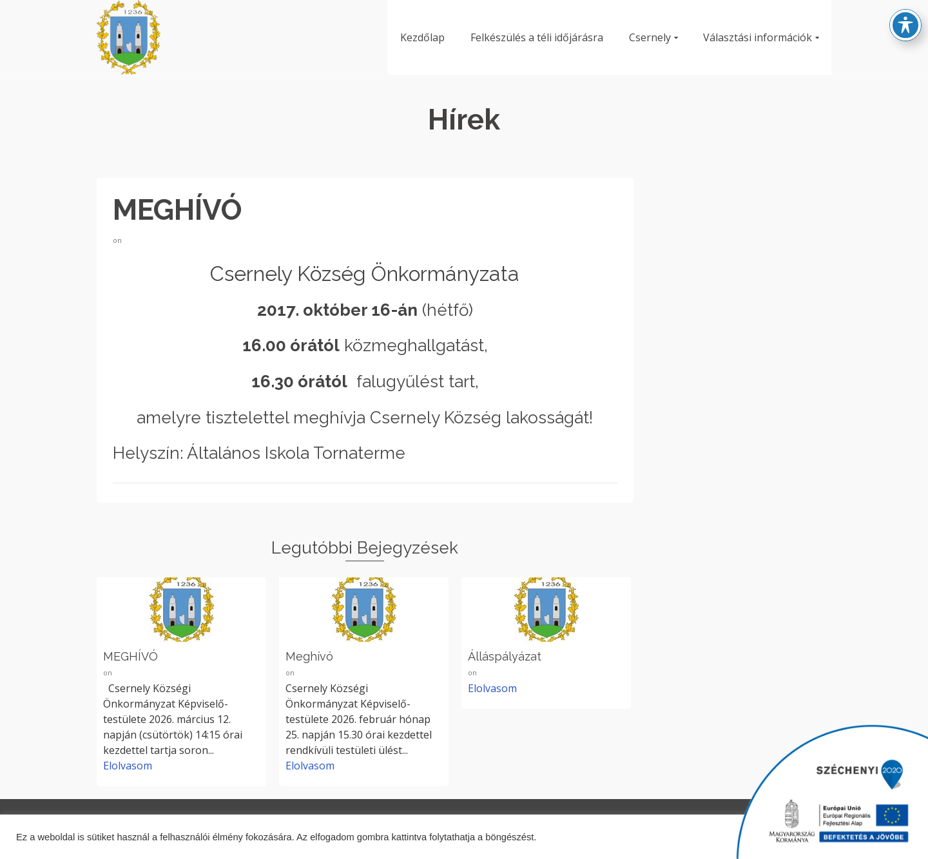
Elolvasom (127, 765)
